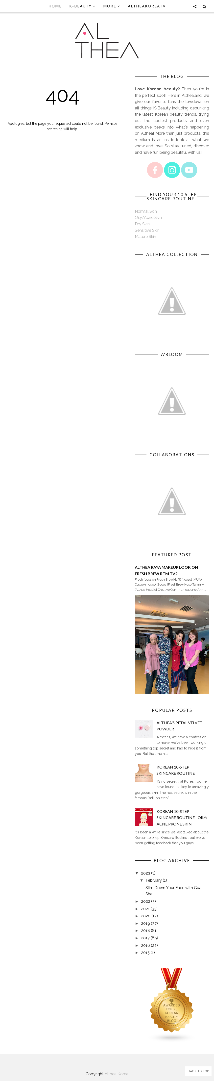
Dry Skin (142, 224)
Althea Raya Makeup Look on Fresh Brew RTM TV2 (166, 570)
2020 (145, 916)
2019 (145, 923)
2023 (145, 873)
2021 (145, 908)
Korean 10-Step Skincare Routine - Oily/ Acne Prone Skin (182, 817)
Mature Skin (145, 236)
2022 (145, 901)
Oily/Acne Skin (148, 217)
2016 (145, 945)
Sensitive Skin (147, 230)
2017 (145, 938)
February (154, 880)
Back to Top (198, 1071)
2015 (145, 952)
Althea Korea (116, 1074)
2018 (145, 930)
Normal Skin (146, 211)
